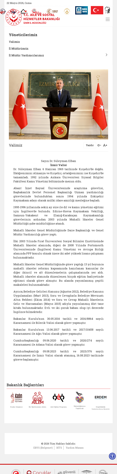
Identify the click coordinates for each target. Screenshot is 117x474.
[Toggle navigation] (107, 19)
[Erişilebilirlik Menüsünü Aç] (112, 456)
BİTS (59, 447)
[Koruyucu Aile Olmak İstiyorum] (24, 11)
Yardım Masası (75, 447)
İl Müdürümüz (18, 48)
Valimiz (14, 42)
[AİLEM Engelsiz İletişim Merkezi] (37, 12)
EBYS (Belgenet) (43, 447)
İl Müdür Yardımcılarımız (26, 55)
